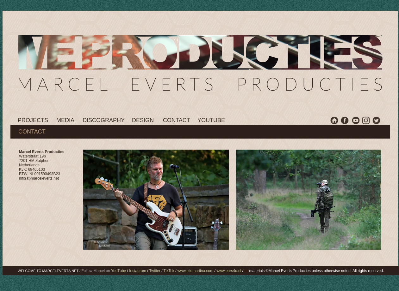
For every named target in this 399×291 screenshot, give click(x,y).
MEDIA (65, 120)
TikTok (168, 271)
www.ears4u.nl (228, 271)
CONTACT (176, 120)
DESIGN (143, 120)
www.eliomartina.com (195, 271)
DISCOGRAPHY (104, 120)
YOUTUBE (211, 120)
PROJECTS (33, 120)
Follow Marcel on (104, 271)
